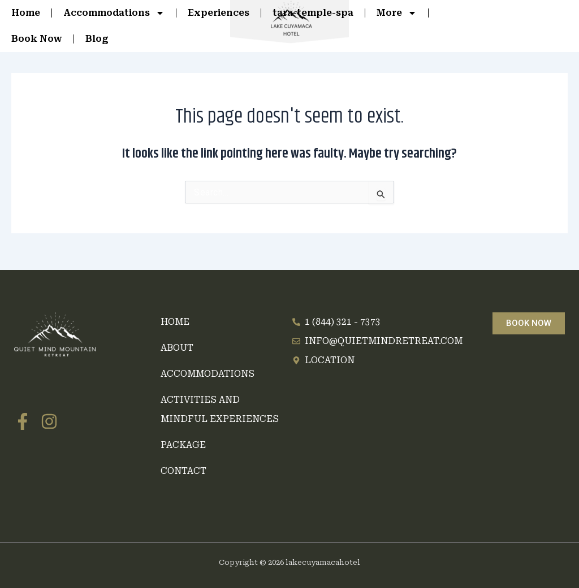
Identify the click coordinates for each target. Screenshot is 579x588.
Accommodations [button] (114, 13)
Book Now (36, 38)
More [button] (397, 13)
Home (25, 12)
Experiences (218, 12)
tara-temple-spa (313, 12)
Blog (97, 38)
